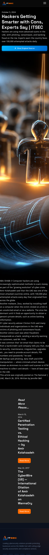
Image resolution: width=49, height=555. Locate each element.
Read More (24, 460)
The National (40, 375)
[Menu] (45, 3)
